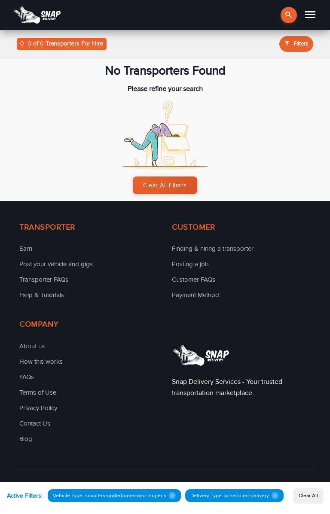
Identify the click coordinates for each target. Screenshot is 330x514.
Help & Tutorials (41, 295)
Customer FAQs (193, 279)
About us (32, 346)
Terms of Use (37, 392)
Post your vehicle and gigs (56, 264)
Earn (25, 248)
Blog (25, 439)
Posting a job (190, 264)
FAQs (26, 377)
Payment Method (195, 295)
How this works (41, 361)
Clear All (308, 496)
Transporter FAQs (43, 279)
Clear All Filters (165, 185)
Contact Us (34, 423)
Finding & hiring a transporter (213, 248)
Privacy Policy (38, 408)
